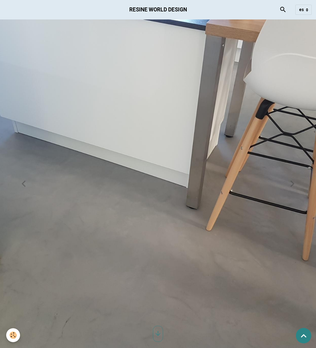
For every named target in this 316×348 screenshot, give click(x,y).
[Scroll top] (303, 335)
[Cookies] (13, 335)
